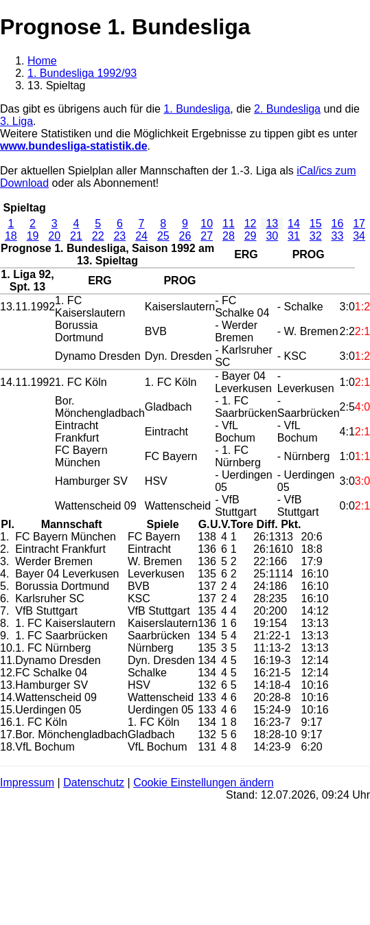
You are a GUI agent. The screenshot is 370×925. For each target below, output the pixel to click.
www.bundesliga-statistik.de (74, 146)
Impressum (27, 782)
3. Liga (16, 121)
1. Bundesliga (196, 109)
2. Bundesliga (287, 109)
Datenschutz (93, 782)
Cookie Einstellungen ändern (203, 782)
